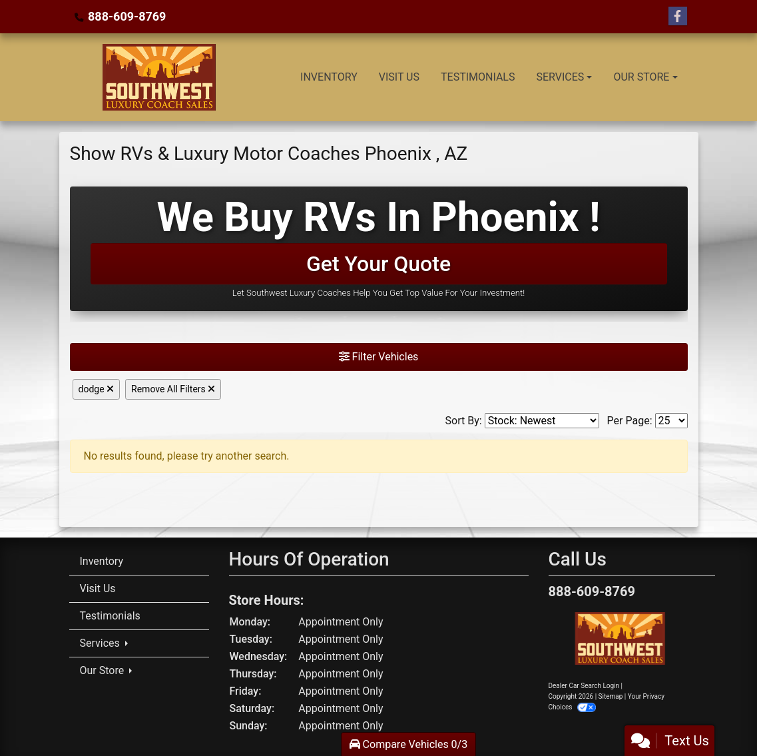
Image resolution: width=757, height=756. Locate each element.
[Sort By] (542, 420)
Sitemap (611, 696)
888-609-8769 (127, 16)
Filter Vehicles (379, 356)
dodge (97, 389)
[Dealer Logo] (157, 77)
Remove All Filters (173, 389)
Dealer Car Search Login (584, 685)
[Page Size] (671, 420)
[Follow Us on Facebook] (677, 17)
